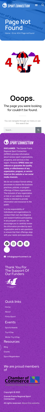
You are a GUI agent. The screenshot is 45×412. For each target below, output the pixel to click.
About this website (30, 403)
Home (7, 33)
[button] (36, 5)
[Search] (38, 130)
